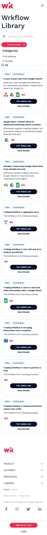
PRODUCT (9, 464)
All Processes (16, 44)
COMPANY (9, 483)
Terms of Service (10, 496)
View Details (23, 106)
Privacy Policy (24, 496)
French (14, 489)
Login (23, 531)
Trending (7, 61)
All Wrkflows (9, 56)
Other (7, 74)
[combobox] (26, 36)
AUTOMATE (10, 470)
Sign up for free (23, 525)
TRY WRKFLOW (23, 101)
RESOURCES (10, 476)
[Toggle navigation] (42, 5)
